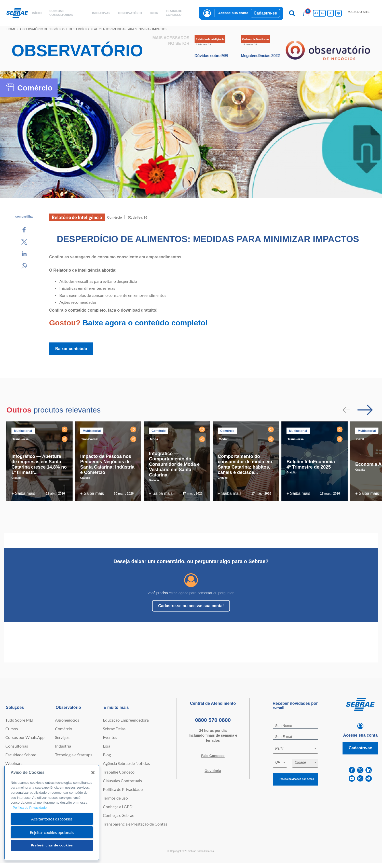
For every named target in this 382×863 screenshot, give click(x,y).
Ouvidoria (212, 771)
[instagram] (360, 778)
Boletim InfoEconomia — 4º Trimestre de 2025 (313, 464)
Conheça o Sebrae (118, 815)
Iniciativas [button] (101, 13)
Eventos (110, 737)
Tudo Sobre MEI (19, 720)
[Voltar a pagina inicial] (17, 13)
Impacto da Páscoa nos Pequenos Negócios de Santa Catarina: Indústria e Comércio (107, 464)
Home (11, 29)
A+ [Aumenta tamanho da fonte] (316, 13)
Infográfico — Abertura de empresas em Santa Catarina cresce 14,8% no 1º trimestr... (39, 464)
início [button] (37, 13)
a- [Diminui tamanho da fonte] (322, 13)
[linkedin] (368, 770)
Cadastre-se (265, 13)
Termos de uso (115, 797)
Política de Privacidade (123, 789)
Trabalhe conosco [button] (174, 13)
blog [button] (154, 13)
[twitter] (360, 770)
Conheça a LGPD (117, 806)
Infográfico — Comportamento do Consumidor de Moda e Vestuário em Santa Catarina (174, 464)
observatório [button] (130, 13)
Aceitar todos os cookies (52, 818)
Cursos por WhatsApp (25, 737)
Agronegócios (67, 720)
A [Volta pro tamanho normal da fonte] (330, 13)
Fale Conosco (213, 756)
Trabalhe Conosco (118, 771)
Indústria (63, 745)
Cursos (11, 728)
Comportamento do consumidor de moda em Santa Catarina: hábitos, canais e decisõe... (245, 464)
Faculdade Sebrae (20, 754)
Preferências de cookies (52, 845)
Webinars (13, 763)
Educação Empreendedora (126, 720)
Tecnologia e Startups (73, 754)
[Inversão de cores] (338, 13)
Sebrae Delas (114, 728)
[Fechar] (93, 772)
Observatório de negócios (42, 29)
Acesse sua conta (233, 13)
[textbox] (298, 748)
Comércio (63, 728)
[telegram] (368, 778)
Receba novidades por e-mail (296, 779)
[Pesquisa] (292, 13)
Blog (107, 754)
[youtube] (352, 778)
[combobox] (295, 749)
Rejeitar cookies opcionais (52, 832)
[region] (52, 813)
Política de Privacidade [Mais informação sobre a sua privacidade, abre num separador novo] (30, 807)
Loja (106, 745)
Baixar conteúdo (71, 349)
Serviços (62, 737)
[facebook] (352, 770)
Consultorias (16, 745)
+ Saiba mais (23, 493)
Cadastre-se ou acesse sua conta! (191, 606)
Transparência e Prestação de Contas (135, 823)
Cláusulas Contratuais (122, 780)
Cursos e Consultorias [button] (61, 13)
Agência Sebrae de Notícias (126, 763)
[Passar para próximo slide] (365, 410)
